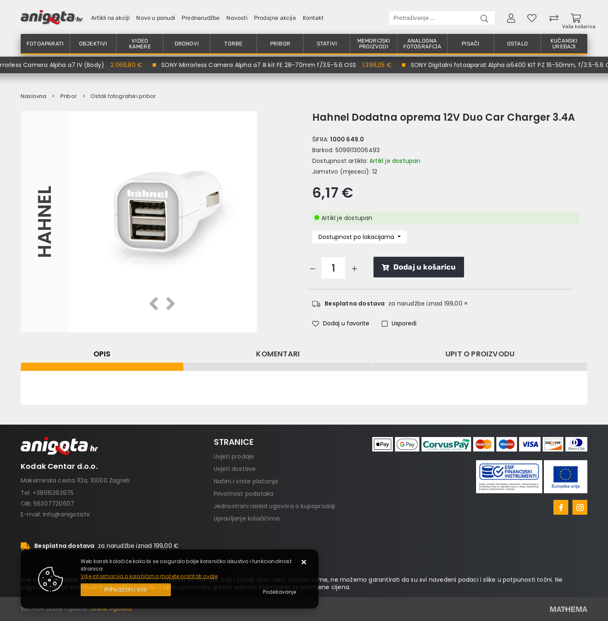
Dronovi (187, 44)
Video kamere (140, 44)
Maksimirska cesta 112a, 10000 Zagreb (75, 480)
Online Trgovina (111, 608)
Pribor (280, 44)
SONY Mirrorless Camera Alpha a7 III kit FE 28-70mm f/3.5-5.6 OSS (261, 65)
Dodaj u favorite (340, 323)
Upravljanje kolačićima (247, 518)
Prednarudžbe (201, 17)
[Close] (126, 589)
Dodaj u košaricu (419, 267)
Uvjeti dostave (235, 469)
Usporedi (399, 323)
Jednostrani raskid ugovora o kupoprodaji (274, 506)
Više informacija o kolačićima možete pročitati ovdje (149, 576)
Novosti (236, 17)
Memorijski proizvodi (373, 44)
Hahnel (44, 222)
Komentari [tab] (278, 354)
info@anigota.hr (67, 514)
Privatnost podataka (244, 494)
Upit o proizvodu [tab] (480, 354)
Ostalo (517, 44)
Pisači (470, 44)
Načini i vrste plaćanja (246, 481)
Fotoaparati (45, 44)
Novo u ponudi (155, 17)
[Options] (279, 592)
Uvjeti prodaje (234, 456)
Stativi (327, 44)
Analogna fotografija (422, 44)
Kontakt (313, 17)
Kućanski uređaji (564, 44)
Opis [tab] (102, 354)
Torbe (233, 44)
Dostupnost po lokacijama (357, 237)
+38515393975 (53, 493)
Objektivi (93, 44)
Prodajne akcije (275, 17)
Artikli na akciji (110, 17)
